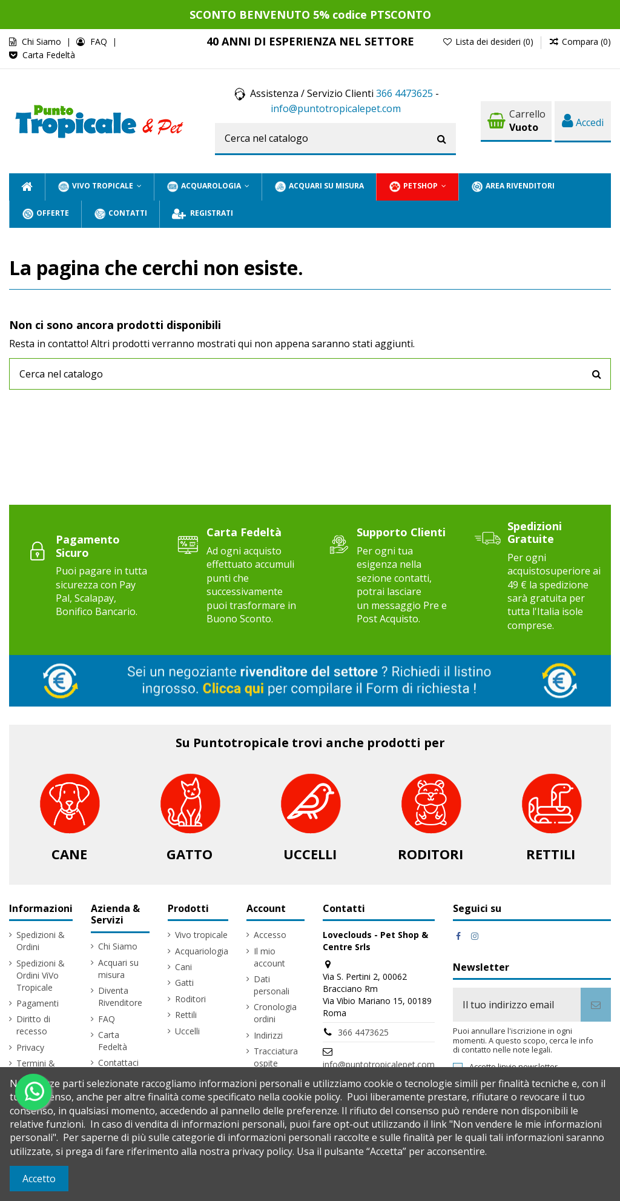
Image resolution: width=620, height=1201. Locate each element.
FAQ (100, 41)
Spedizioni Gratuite (534, 533)
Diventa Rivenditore (120, 996)
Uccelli (310, 854)
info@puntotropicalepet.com (336, 108)
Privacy (30, 1047)
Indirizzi (268, 1035)
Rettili (550, 854)
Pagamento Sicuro (88, 546)
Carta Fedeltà (48, 55)
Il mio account (269, 957)
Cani (183, 967)
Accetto (39, 1178)
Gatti (184, 982)
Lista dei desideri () (489, 41)
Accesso (270, 934)
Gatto (190, 854)
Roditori (430, 854)
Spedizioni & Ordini (40, 941)
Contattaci (118, 1062)
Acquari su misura (118, 968)
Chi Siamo (43, 41)
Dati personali (271, 985)
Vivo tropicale (201, 934)
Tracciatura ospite (276, 1057)
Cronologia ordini (275, 1013)
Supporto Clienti (401, 532)
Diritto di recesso (33, 1025)
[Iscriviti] (596, 1005)
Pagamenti (37, 1003)
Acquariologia (201, 951)
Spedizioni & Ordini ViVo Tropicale (40, 975)
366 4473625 (404, 93)
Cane (69, 854)
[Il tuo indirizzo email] (517, 1005)
